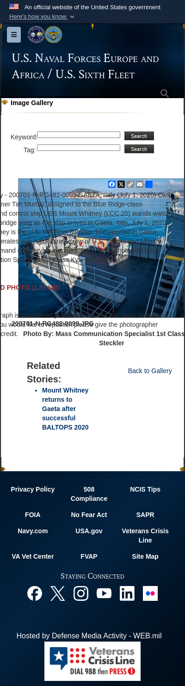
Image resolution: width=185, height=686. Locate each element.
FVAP (88, 556)
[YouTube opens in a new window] (104, 593)
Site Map (145, 556)
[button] (42, 16)
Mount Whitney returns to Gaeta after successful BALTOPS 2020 (65, 409)
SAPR (145, 514)
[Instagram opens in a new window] (81, 593)
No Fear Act (89, 514)
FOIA (32, 514)
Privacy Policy (33, 489)
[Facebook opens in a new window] (34, 593)
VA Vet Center (33, 556)
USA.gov (88, 531)
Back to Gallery (150, 370)
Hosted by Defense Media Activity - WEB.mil (89, 636)
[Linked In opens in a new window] (127, 593)
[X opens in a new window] (57, 593)
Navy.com (33, 531)
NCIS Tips (145, 489)
